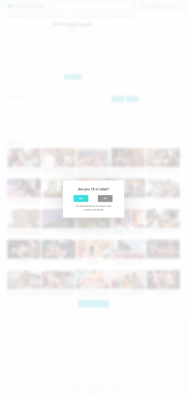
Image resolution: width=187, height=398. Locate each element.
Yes (81, 198)
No (105, 198)
